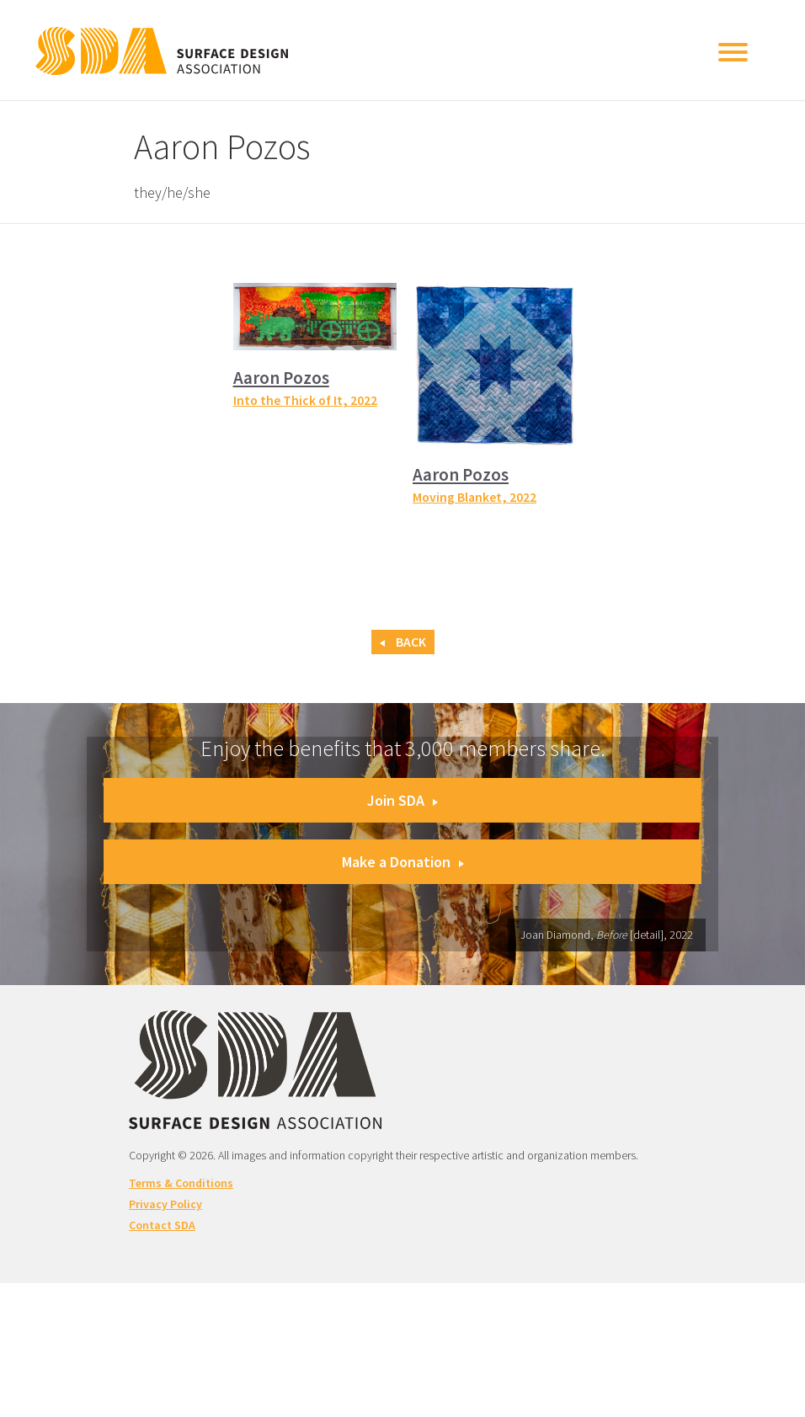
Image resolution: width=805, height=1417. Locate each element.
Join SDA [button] (402, 800)
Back (403, 642)
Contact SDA (162, 1225)
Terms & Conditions (181, 1183)
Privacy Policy (165, 1204)
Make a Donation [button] (403, 861)
